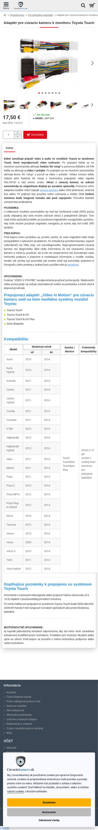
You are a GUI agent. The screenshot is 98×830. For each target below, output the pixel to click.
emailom (73, 264)
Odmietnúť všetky (49, 820)
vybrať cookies (15, 791)
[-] (17, 137)
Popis (9, 148)
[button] (92, 63)
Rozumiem (49, 802)
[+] (17, 133)
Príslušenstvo (17, 15)
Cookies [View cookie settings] (4, 827)
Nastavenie (49, 812)
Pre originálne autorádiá (40, 15)
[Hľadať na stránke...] (82, 5)
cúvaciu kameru (49, 190)
